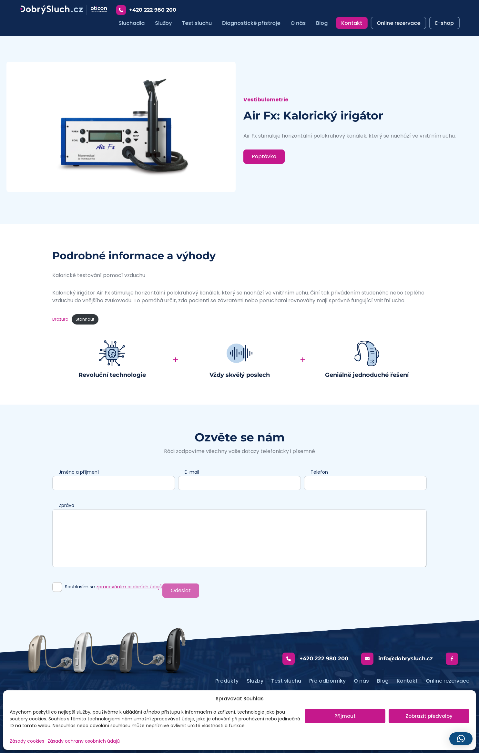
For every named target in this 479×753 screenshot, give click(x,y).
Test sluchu (198, 23)
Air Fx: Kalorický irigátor (316, 115)
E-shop (444, 23)
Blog (323, 23)
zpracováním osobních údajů (129, 587)
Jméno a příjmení (79, 472)
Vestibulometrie (265, 100)
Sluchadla (133, 23)
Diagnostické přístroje (253, 23)
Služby (164, 23)
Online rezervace (399, 23)
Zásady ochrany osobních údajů (83, 741)
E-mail (192, 472)
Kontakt (353, 23)
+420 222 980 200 (147, 10)
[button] (461, 738)
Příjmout (345, 716)
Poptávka (264, 156)
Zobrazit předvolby (429, 716)
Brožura (60, 319)
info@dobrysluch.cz (397, 659)
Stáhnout (85, 319)
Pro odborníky (327, 681)
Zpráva (66, 505)
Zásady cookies (27, 741)
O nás (299, 23)
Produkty (226, 681)
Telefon (319, 472)
